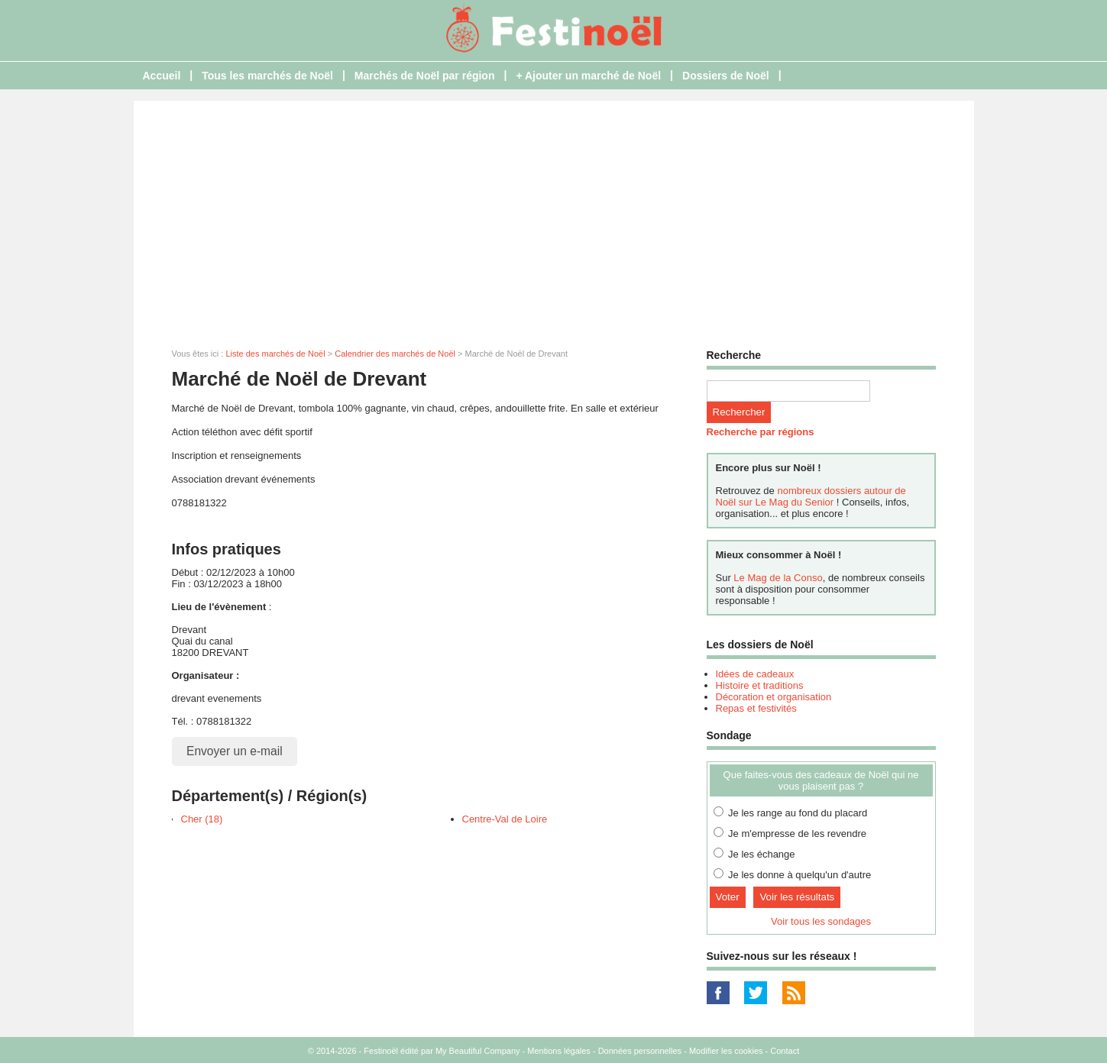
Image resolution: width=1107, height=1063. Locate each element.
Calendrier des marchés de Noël (395, 353)
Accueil (162, 75)
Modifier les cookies (726, 1050)
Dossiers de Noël (725, 75)
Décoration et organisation (774, 697)
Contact (784, 1050)
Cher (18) (202, 819)
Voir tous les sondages (821, 921)
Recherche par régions (760, 432)
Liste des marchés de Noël (275, 353)
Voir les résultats (796, 897)
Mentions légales (559, 1050)
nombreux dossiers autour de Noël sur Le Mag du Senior (811, 496)
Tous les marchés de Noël (267, 75)
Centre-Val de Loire (505, 819)
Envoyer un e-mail (234, 751)
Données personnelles (639, 1050)
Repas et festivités (756, 708)
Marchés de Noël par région (424, 75)
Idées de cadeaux (755, 674)
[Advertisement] (554, 215)
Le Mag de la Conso (777, 577)
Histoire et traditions (760, 685)
